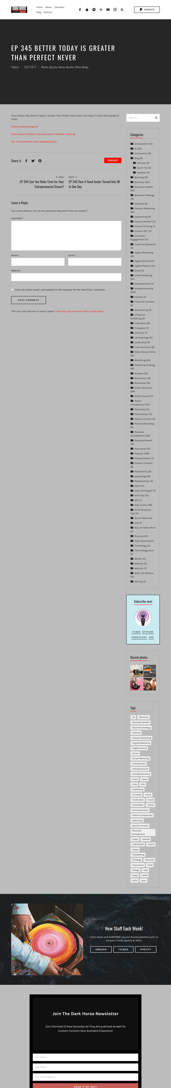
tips (146, 870)
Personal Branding (144, 423)
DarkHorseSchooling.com (24, 126)
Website (138, 568)
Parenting (139, 409)
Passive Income (143, 418)
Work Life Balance (144, 573)
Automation (140, 153)
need (150, 800)
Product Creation (143, 463)
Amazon (101, 949)
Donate (147, 9)
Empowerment (142, 283)
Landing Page (141, 337)
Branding (139, 177)
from (135, 779)
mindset (137, 794)
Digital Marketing (143, 252)
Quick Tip (142, 167)
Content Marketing (144, 208)
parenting (138, 820)
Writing (138, 581)
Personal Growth (143, 440)
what (145, 875)
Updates (141, 172)
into (135, 784)
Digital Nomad (142, 261)
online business (140, 810)
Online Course (142, 396)
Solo (136, 522)
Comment (17, 218)
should (146, 839)
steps (135, 849)
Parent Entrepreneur (143, 815)
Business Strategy (144, 195)
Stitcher (147, 632)
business (144, 717)
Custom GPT (141, 231)
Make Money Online (145, 351)
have (145, 779)
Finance (138, 296)
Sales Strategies (143, 490)
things (136, 870)
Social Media (141, 518)
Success (139, 536)
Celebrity (139, 203)
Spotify (145, 949)
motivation (138, 800)
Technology (140, 545)
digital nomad (140, 748)
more (148, 794)
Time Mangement (144, 550)
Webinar (138, 563)
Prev (60, 177)
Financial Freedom (144, 301)
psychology (140, 476)
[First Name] (85, 1057)
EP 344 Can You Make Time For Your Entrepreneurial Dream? (42, 184)
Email (72, 255)
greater (54, 67)
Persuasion (140, 448)
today (85, 67)
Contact (48, 12)
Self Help (139, 495)
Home (39, 7)
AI (135, 148)
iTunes (136, 632)
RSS (151, 637)
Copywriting (140, 216)
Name (15, 255)
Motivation (140, 378)
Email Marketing (143, 275)
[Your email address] (85, 1077)
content (136, 732)
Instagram (140, 328)
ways (135, 875)
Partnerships (141, 414)
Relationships (141, 481)
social (151, 844)
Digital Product (142, 265)
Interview (139, 332)
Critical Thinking (143, 226)
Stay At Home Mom (144, 527)
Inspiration (140, 323)
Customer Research (145, 244)
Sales (137, 485)
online (151, 805)
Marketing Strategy (144, 365)
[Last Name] (85, 1067)
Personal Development (138, 832)
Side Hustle (140, 505)
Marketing (139, 360)
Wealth (138, 558)
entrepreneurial (140, 769)
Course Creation (143, 221)
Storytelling (138, 854)
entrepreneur (139, 763)
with (135, 880)
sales (135, 839)
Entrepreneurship (143, 288)
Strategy (137, 860)
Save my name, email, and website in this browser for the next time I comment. (60, 289)
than (79, 67)
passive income (140, 825)
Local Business (142, 347)
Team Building (142, 540)
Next (73, 177)
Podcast (15, 67)
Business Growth (143, 186)
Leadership (140, 342)
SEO (136, 500)
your (144, 880)
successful (138, 865)
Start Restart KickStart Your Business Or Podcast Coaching (43, 134)
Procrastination (142, 458)
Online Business (143, 387)
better (45, 67)
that (150, 865)
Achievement (141, 143)
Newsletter (140, 383)
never (62, 67)
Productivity (141, 471)
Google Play (139, 637)
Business (139, 182)
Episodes (59, 7)
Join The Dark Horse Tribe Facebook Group (34, 141)
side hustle (138, 844)
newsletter (138, 805)
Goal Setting (141, 310)
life (143, 784)
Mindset (139, 373)
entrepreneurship (141, 774)
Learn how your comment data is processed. (79, 311)
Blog (38, 12)
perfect (70, 67)
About (48, 7)
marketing (138, 789)
